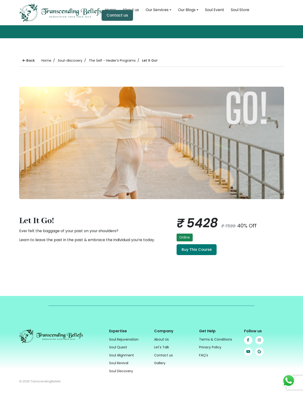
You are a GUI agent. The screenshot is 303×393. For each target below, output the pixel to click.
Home (46, 60)
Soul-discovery (70, 60)
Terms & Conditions (215, 339)
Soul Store (240, 10)
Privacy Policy (210, 346)
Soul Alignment (121, 354)
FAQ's (203, 354)
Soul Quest (118, 346)
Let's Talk (161, 346)
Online (184, 237)
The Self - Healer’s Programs (112, 60)
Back (28, 60)
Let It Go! (149, 60)
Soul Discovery (121, 370)
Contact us (117, 15)
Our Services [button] (157, 10)
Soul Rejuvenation (123, 339)
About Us (161, 339)
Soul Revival (118, 362)
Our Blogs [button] (187, 10)
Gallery (159, 362)
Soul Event (214, 10)
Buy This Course (197, 249)
